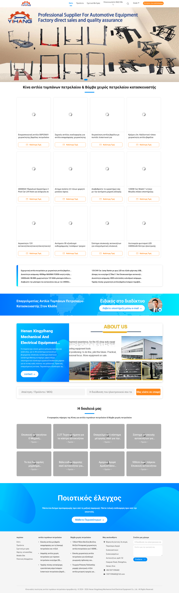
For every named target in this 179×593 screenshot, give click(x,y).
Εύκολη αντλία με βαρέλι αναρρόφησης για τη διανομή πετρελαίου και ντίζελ (51, 545)
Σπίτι (19, 542)
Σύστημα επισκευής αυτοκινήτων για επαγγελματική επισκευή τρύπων (106, 246)
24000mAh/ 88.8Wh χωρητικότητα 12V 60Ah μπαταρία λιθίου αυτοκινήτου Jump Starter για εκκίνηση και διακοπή (46, 279)
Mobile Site (21, 556)
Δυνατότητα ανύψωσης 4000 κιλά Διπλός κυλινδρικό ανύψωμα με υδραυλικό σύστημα (117, 279)
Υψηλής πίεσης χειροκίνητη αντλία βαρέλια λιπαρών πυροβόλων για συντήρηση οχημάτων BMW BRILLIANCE (117, 282)
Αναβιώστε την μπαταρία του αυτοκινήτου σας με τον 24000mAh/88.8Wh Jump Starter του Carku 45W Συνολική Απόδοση (46, 282)
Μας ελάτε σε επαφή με (148, 393)
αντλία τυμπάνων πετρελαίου (50, 537)
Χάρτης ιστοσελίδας (24, 552)
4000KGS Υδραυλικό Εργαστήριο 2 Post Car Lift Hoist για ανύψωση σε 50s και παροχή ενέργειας (33, 192)
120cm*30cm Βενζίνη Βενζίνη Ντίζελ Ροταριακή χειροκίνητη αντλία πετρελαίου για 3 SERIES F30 (84, 545)
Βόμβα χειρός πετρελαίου (81, 537)
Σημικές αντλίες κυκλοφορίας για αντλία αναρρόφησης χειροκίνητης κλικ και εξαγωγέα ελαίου (70, 137)
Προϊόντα (20, 545)
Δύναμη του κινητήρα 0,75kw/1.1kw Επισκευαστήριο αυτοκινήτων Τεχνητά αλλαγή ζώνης (117, 275)
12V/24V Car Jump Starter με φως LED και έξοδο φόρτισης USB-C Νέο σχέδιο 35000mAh (117, 271)
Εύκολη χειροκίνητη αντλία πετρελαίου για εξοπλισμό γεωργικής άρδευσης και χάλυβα (83, 557)
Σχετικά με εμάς (23, 549)
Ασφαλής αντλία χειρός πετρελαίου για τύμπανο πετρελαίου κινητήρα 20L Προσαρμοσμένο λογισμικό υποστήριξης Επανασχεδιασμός (52, 557)
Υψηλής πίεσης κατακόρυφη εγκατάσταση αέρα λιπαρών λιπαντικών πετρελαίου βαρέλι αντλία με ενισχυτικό (52, 568)
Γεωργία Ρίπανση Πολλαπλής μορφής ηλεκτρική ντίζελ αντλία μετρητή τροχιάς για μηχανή (83, 568)
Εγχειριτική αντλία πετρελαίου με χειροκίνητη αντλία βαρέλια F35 (46, 271)
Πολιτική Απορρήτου (25, 559)
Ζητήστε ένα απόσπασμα (153, 3)
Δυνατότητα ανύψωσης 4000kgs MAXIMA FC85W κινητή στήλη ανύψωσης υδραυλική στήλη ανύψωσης (46, 275)
